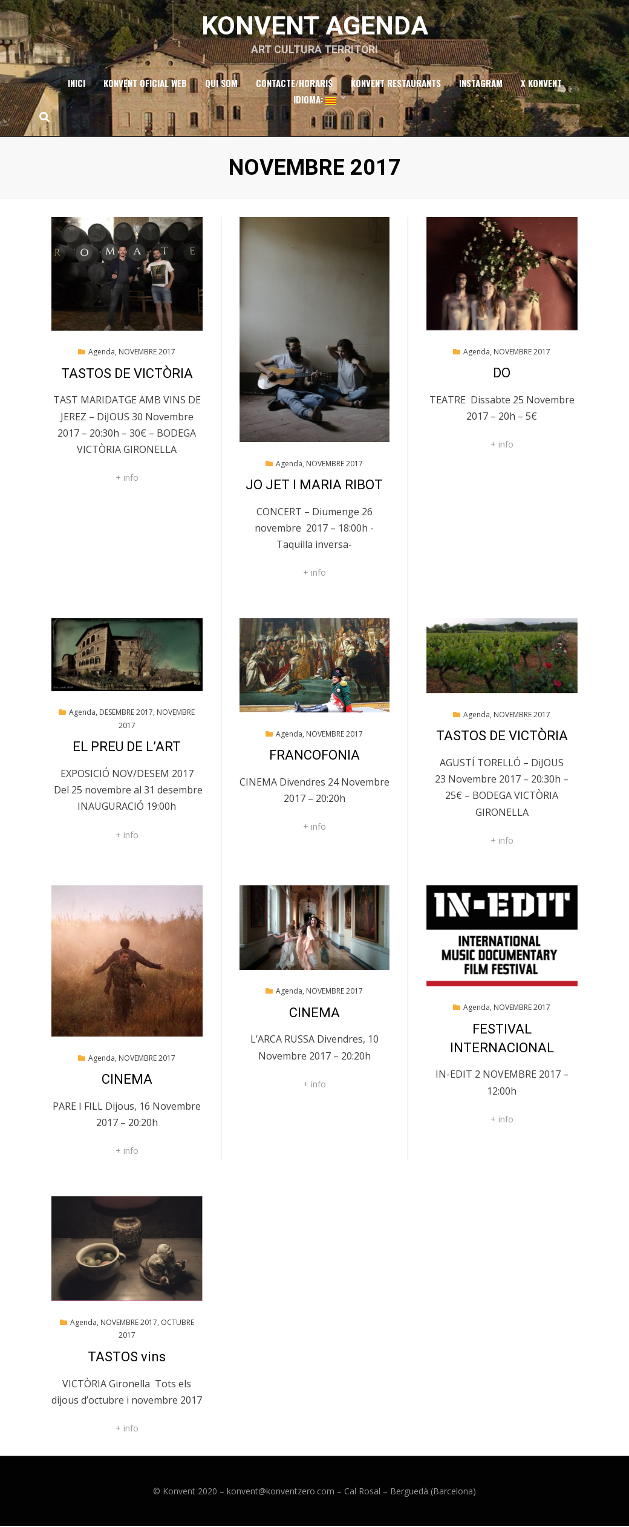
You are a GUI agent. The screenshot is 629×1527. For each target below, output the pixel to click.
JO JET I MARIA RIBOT (314, 485)
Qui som (221, 84)
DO (501, 374)
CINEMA (127, 1080)
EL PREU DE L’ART (127, 747)
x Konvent (541, 84)
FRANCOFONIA (314, 756)
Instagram (481, 84)
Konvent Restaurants (396, 84)
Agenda (101, 353)
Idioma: (314, 100)
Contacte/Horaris (294, 84)
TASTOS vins (127, 1358)
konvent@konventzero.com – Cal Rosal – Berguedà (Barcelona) (351, 1492)
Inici (76, 84)
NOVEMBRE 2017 (147, 353)
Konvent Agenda (314, 26)
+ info (127, 478)
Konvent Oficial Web (145, 84)
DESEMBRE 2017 (126, 713)
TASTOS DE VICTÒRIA (127, 374)
